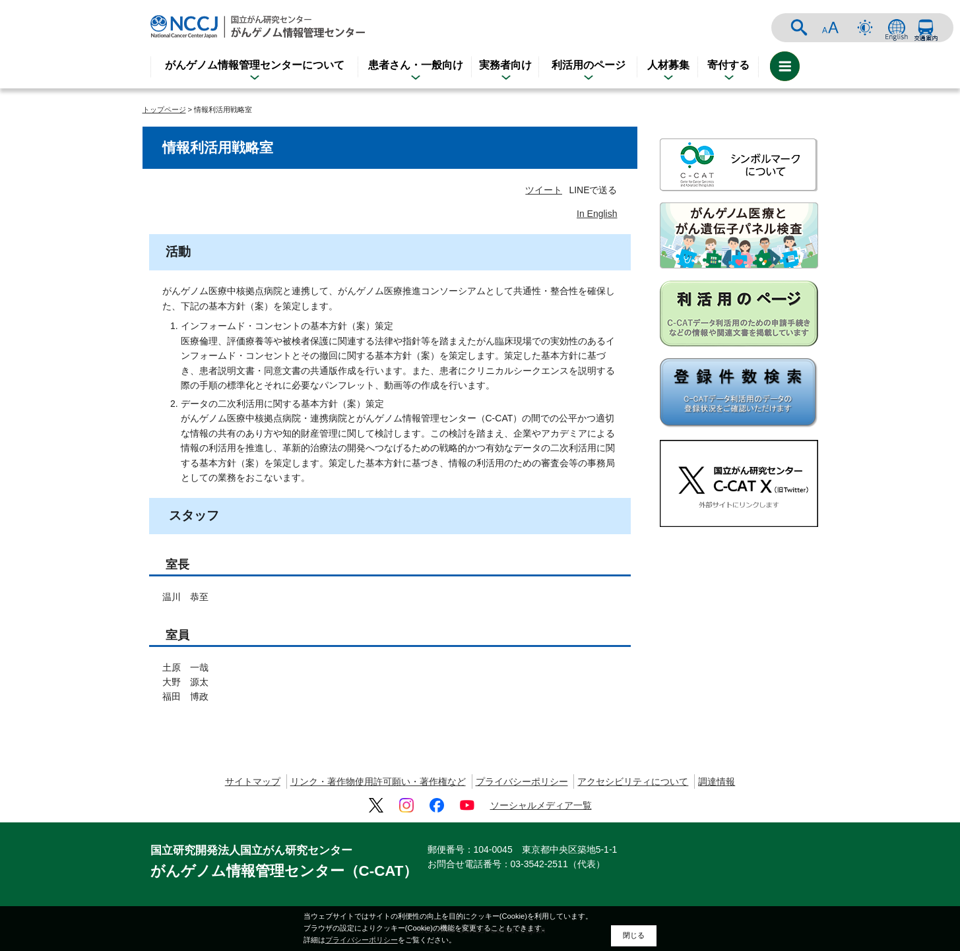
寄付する (728, 65)
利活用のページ (588, 65)
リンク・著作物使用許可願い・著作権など (378, 781)
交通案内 (925, 27)
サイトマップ (252, 781)
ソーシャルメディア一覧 (541, 805)
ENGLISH (896, 27)
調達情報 (716, 781)
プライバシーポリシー (522, 781)
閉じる (634, 935)
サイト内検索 (799, 27)
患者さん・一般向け (415, 65)
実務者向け (505, 65)
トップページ (164, 109)
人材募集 (668, 65)
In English (597, 213)
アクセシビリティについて (632, 781)
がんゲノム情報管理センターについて (254, 65)
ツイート (543, 190)
